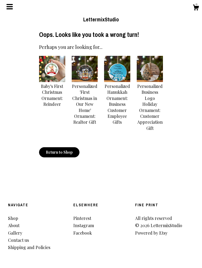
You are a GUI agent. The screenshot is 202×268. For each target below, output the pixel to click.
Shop (13, 218)
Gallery (15, 233)
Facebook (82, 233)
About (14, 225)
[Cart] (196, 8)
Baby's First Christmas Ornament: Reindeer (52, 92)
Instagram (83, 225)
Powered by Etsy (151, 233)
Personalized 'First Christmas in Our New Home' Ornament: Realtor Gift (85, 101)
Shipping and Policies (29, 247)
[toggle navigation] (9, 6)
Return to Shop (59, 152)
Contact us (18, 240)
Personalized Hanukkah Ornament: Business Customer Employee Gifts (117, 101)
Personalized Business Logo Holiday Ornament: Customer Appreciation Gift (150, 104)
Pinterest (82, 218)
